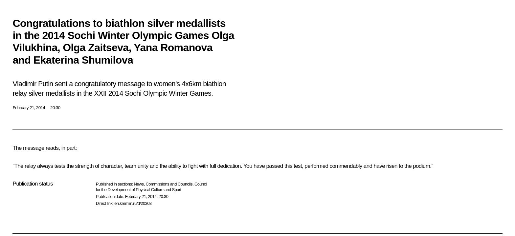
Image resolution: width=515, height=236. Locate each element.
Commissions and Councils (169, 184)
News (139, 184)
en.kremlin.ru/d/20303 (132, 203)
